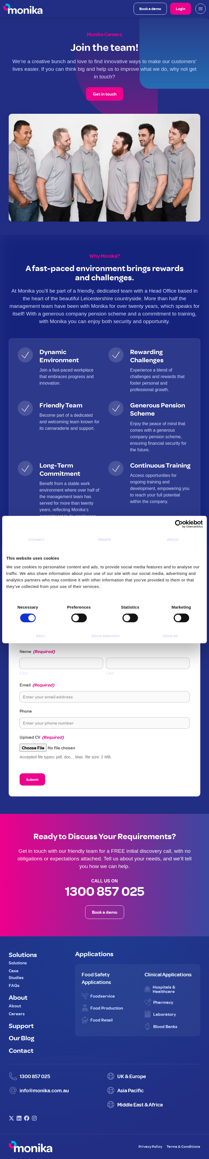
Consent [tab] (36, 539)
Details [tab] (104, 539)
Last (110, 673)
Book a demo (150, 8)
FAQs (14, 985)
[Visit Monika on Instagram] (34, 1118)
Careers (17, 1013)
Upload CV (42, 737)
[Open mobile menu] (200, 9)
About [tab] (173, 539)
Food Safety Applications (96, 978)
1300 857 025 (105, 891)
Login (180, 8)
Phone (26, 711)
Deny (40, 635)
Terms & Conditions (183, 1146)
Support (21, 1025)
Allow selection (105, 635)
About (18, 997)
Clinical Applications (168, 974)
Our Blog (21, 1037)
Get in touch (104, 94)
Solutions (23, 954)
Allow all (170, 635)
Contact (21, 1050)
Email (37, 685)
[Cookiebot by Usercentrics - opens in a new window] (179, 524)
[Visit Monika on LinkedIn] (19, 1118)
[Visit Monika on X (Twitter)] (11, 1118)
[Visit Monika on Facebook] (26, 1118)
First (23, 673)
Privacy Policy (150, 1146)
